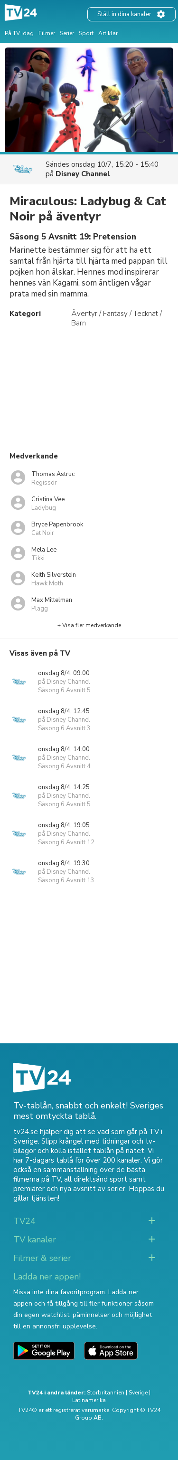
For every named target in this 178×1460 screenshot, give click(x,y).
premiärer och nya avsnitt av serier (69, 1188)
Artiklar (108, 33)
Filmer (46, 33)
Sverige (138, 1392)
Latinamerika (89, 1400)
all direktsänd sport (95, 1179)
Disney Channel (83, 174)
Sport (86, 33)
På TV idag (19, 33)
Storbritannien (105, 1392)
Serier (67, 33)
